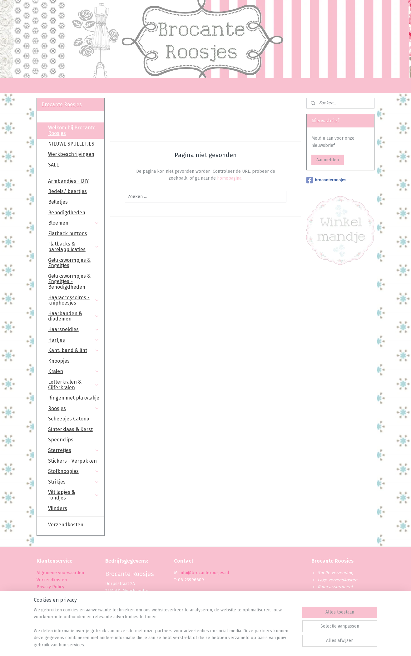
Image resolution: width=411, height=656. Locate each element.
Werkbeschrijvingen (71, 154)
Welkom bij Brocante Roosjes (72, 130)
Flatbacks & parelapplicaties (73, 246)
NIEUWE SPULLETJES (71, 144)
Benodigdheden (66, 213)
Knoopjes (59, 361)
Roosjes (73, 408)
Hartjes (73, 340)
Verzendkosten (65, 525)
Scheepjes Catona (68, 419)
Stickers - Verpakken (72, 461)
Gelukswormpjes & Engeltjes (69, 263)
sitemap (187, 645)
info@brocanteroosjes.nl (204, 572)
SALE (53, 165)
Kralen (73, 371)
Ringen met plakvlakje (73, 398)
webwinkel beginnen (221, 645)
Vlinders (57, 508)
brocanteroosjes (326, 180)
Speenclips (60, 440)
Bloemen (73, 223)
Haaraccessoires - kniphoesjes (73, 300)
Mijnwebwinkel (273, 645)
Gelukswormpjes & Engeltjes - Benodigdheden (69, 281)
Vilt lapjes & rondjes (73, 495)
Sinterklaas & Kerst (70, 429)
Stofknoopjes (73, 471)
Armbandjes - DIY (68, 181)
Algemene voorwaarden (60, 572)
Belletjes (58, 202)
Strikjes (73, 482)
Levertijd (45, 601)
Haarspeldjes (73, 329)
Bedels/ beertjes (67, 191)
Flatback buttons (67, 233)
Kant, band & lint (73, 350)
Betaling (45, 593)
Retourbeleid (50, 607)
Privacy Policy (51, 586)
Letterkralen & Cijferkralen (73, 384)
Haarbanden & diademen (73, 316)
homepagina (229, 178)
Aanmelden (327, 159)
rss (199, 645)
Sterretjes (73, 450)
